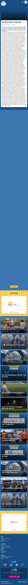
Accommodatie (3, 551)
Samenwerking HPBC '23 (5, 546)
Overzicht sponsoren (4, 557)
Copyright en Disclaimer (5, 581)
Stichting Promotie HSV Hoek (6, 556)
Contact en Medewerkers (22, 581)
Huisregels (2, 552)
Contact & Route (4, 540)
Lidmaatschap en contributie (6, 547)
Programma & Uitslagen (5, 538)
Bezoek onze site (13, 576)
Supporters (3, 539)
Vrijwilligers (3, 548)
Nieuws (2, 537)
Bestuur (2, 545)
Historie (2, 550)
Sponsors (2, 549)
